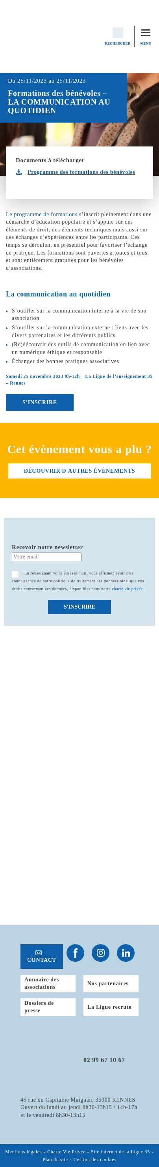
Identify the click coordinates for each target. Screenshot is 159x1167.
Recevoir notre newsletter (47, 547)
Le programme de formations (42, 214)
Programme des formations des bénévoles (81, 172)
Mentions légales (23, 1152)
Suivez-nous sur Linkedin (126, 953)
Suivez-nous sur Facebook (75, 953)
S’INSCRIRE (39, 402)
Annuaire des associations (41, 983)
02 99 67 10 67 (104, 1060)
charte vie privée (127, 589)
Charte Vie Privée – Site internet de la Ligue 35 (98, 1152)
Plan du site (55, 1159)
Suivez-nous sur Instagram (100, 953)
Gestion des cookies (95, 1159)
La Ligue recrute (109, 1007)
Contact (41, 960)
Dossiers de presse (39, 1007)
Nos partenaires (108, 983)
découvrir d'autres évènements (79, 471)
